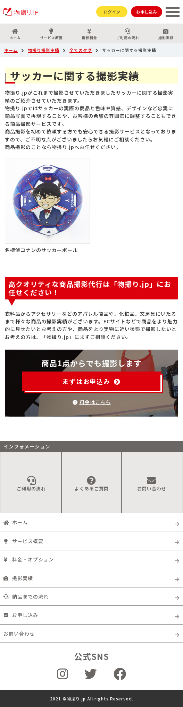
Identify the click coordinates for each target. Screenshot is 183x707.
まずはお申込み (91, 381)
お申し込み (146, 12)
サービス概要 (52, 34)
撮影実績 (166, 34)
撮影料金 (90, 34)
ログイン (111, 12)
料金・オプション (28, 559)
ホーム (15, 34)
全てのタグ (80, 50)
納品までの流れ (26, 596)
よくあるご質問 (91, 484)
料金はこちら (92, 402)
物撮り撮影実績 (43, 50)
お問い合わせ (152, 484)
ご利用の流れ (128, 34)
